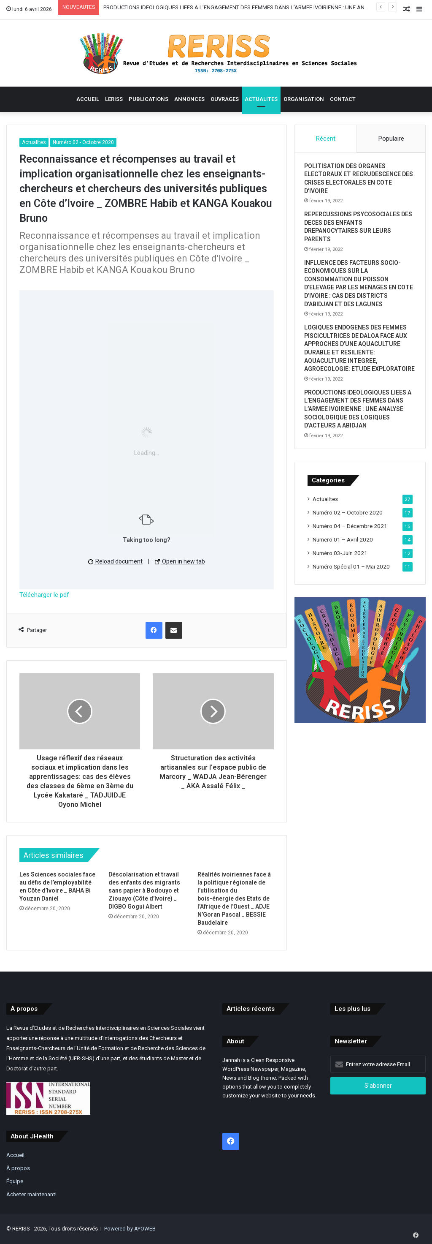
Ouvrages (225, 99)
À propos (18, 1168)
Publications (148, 99)
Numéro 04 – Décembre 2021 (350, 540)
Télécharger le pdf (44, 595)
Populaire (391, 138)
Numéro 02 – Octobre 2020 (348, 527)
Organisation (304, 99)
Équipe (14, 1181)
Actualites (261, 99)
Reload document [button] (115, 561)
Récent (325, 138)
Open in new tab (180, 561)
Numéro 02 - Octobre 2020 (83, 142)
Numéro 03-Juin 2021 (340, 567)
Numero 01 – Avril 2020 (343, 554)
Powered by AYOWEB (130, 1228)
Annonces (189, 99)
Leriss (114, 99)
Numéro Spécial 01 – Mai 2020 (351, 581)
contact (343, 99)
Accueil (87, 99)
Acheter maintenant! (31, 1194)
